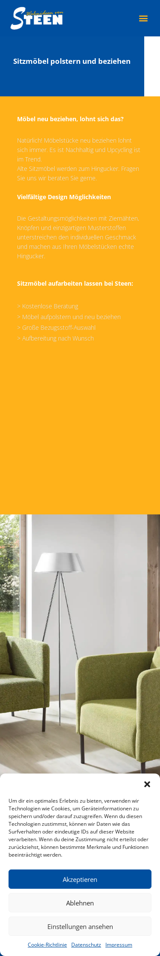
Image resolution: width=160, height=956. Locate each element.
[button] (147, 784)
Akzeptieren (80, 879)
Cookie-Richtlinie (47, 944)
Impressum (118, 944)
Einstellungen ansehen (80, 926)
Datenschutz (86, 944)
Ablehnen (80, 903)
